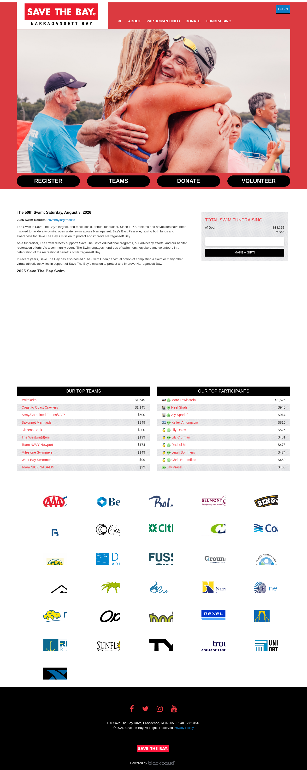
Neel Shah (179, 407)
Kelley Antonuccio (184, 422)
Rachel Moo (180, 445)
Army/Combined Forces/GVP (43, 415)
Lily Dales (178, 430)
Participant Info (163, 21)
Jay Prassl (174, 467)
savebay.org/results (61, 220)
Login (283, 9)
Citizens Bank (32, 430)
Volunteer (259, 181)
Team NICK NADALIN (38, 467)
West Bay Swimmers (37, 460)
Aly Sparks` (180, 415)
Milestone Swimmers (37, 452)
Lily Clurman (180, 437)
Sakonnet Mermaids (37, 422)
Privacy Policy (184, 728)
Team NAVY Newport (37, 445)
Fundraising (218, 21)
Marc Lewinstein (183, 400)
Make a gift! (245, 252)
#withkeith (29, 400)
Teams (118, 181)
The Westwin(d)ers (36, 437)
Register (48, 181)
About (134, 21)
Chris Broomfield (183, 460)
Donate (193, 21)
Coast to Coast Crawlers (40, 407)
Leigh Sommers (183, 452)
